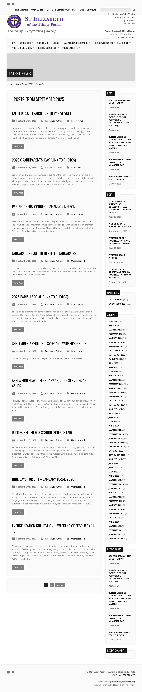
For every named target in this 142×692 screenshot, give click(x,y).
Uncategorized (78, 261)
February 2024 (116, 434)
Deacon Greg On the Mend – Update (120, 101)
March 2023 (115, 480)
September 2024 (117, 404)
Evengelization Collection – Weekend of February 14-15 (54, 528)
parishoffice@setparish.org (122, 681)
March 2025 (115, 380)
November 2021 (117, 513)
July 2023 (113, 463)
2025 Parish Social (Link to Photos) (40, 296)
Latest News (20, 73)
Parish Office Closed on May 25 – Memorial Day (120, 162)
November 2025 (117, 346)
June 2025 (113, 367)
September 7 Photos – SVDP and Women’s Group (49, 343)
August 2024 (115, 409)
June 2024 (113, 417)
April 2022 (114, 492)
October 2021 (116, 517)
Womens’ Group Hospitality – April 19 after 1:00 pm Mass (120, 241)
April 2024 (114, 425)
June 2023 (113, 467)
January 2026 (115, 338)
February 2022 (116, 501)
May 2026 (113, 321)
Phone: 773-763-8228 (125, 675)
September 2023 (117, 455)
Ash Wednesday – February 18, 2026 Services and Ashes (50, 382)
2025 (31, 84)
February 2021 (116, 530)
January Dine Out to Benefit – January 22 (44, 253)
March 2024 (115, 430)
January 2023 (115, 488)
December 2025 (116, 342)
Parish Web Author (53, 121)
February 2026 (116, 334)
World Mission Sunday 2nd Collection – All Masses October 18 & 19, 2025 (120, 207)
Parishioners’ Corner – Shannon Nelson (43, 206)
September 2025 (117, 354)
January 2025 (115, 388)
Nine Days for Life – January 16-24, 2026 (43, 479)
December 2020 (116, 538)
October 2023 (116, 450)
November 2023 (117, 446)
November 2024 (117, 396)
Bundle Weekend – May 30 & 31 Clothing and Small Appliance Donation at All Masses (120, 142)
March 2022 (115, 496)
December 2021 (116, 509)
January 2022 (115, 505)
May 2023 (113, 471)
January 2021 (115, 534)
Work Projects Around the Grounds (120, 225)
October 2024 (116, 400)
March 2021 (115, 526)
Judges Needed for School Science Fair (42, 432)
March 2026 (115, 329)
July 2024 (113, 413)
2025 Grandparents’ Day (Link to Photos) (44, 160)
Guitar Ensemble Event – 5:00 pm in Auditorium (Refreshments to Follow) (119, 120)
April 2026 (114, 325)
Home (11, 84)
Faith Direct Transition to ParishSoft (41, 113)
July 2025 (113, 363)
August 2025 (115, 359)
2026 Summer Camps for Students (119, 177)
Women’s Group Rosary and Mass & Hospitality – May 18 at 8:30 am (120, 273)
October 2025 (116, 350)
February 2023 (116, 484)
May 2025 (113, 371)
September (40, 84)
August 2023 (115, 459)
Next (59, 585)
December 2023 (116, 442)
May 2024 (113, 421)
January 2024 (115, 438)
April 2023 (114, 476)
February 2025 (116, 384)
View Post (18, 146)
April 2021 (114, 522)
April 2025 (114, 375)
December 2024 (116, 392)
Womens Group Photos (117, 256)
